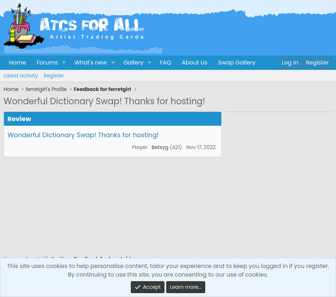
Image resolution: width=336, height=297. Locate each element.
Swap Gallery (236, 62)
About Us (194, 62)
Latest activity (21, 75)
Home (17, 62)
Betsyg (160, 147)
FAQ (165, 62)
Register (54, 75)
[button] (64, 63)
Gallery (133, 62)
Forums (47, 62)
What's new (90, 62)
